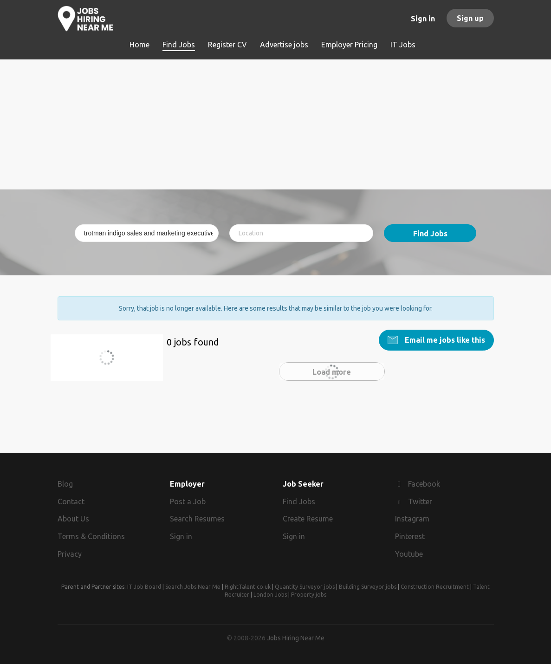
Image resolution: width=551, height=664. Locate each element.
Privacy (70, 554)
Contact (71, 501)
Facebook (424, 484)
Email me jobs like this (444, 340)
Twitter (420, 501)
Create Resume (308, 518)
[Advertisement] (276, 124)
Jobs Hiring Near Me (295, 638)
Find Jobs (430, 233)
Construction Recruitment (435, 587)
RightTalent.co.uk (248, 587)
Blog (65, 484)
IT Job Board (144, 587)
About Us (73, 518)
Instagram (412, 518)
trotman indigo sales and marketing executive (111, 363)
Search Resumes (197, 518)
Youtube (409, 554)
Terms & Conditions (91, 536)
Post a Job (188, 501)
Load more (331, 372)
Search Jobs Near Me (192, 587)
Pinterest (410, 536)
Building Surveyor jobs (367, 587)
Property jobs (308, 595)
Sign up (470, 18)
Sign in (423, 18)
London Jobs (270, 595)
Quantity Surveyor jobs (305, 587)
